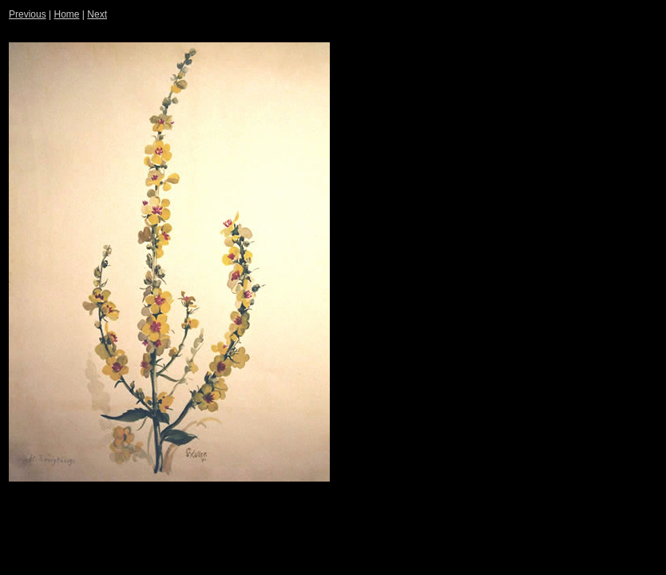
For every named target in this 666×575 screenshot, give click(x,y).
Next (97, 14)
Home (66, 14)
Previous (27, 14)
